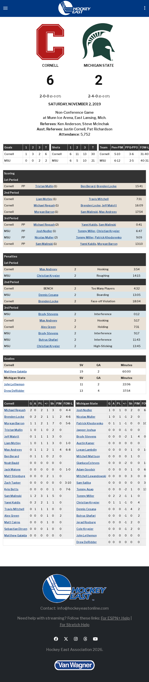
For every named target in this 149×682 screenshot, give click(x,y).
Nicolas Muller (44, 237)
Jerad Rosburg (86, 522)
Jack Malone (12, 469)
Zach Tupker (12, 482)
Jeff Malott (109, 205)
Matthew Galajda (15, 371)
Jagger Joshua (86, 430)
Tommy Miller (86, 231)
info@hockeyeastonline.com (83, 608)
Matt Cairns (12, 522)
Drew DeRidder (14, 390)
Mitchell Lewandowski (91, 476)
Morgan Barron (44, 211)
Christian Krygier (108, 231)
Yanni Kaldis (89, 224)
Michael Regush (44, 205)
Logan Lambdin (86, 449)
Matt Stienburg (14, 476)
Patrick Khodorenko (108, 237)
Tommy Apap (85, 489)
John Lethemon (14, 384)
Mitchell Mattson (88, 456)
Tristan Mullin (44, 186)
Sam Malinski (89, 211)
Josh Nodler (44, 231)
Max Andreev (108, 211)
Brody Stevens (48, 314)
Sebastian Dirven (15, 528)
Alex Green (48, 326)
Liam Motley (44, 199)
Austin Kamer (85, 443)
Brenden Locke (107, 186)
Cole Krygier (85, 528)
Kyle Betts (11, 489)
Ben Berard (88, 186)
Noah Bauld (11, 462)
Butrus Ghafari (48, 339)
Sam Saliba (83, 482)
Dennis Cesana (48, 294)
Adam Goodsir (85, 469)
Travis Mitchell (99, 199)
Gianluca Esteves (88, 462)
